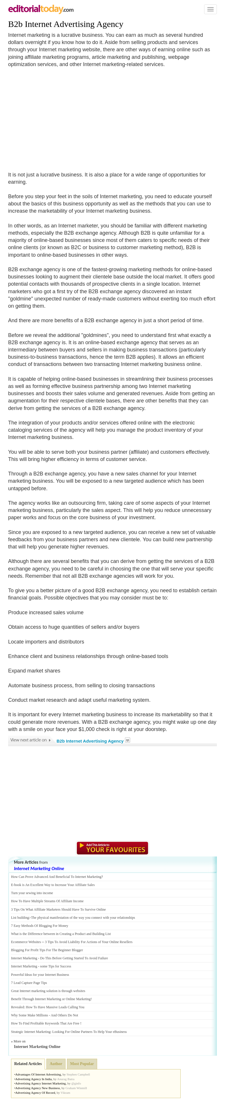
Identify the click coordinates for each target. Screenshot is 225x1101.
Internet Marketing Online (39, 868)
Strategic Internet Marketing (30, 1032)
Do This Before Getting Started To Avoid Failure (74, 958)
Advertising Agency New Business (37, 1088)
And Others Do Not (64, 1015)
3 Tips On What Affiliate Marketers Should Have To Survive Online (58, 909)
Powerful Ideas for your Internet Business (40, 975)
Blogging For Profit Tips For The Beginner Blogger (47, 950)
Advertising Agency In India (33, 1079)
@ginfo (76, 1083)
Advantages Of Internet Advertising (38, 1074)
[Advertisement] (57, 115)
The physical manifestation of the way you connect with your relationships (83, 918)
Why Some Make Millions (29, 1015)
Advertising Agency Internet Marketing (40, 1083)
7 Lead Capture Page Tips (29, 983)
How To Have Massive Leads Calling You (55, 1007)
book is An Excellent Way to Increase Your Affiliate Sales (54, 885)
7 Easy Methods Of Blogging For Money (39, 926)
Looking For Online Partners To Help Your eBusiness (89, 1032)
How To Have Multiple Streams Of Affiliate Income (47, 901)
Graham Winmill (76, 1088)
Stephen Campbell (78, 1074)
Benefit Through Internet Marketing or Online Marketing (50, 999)
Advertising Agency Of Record (35, 1092)
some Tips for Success (55, 966)
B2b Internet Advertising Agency (65, 24)
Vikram (65, 1092)
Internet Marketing (24, 958)
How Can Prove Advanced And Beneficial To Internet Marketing (56, 877)
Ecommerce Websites (26, 942)
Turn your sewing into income (32, 893)
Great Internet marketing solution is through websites (48, 991)
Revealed (17, 1007)
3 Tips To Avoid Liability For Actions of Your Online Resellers (89, 942)
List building (20, 918)
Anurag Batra (66, 1079)
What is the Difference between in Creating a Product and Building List (61, 934)
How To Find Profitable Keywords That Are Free (45, 1023)
